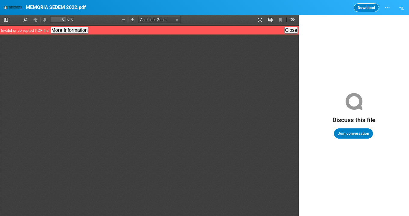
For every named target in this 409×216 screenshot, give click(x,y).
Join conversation (353, 133)
